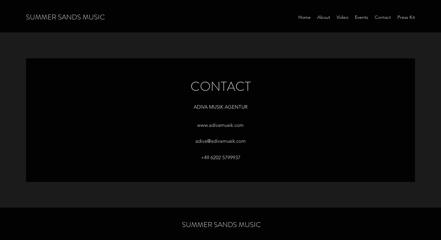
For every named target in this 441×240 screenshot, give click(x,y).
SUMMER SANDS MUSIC (65, 17)
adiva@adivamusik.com (220, 141)
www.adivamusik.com (220, 125)
